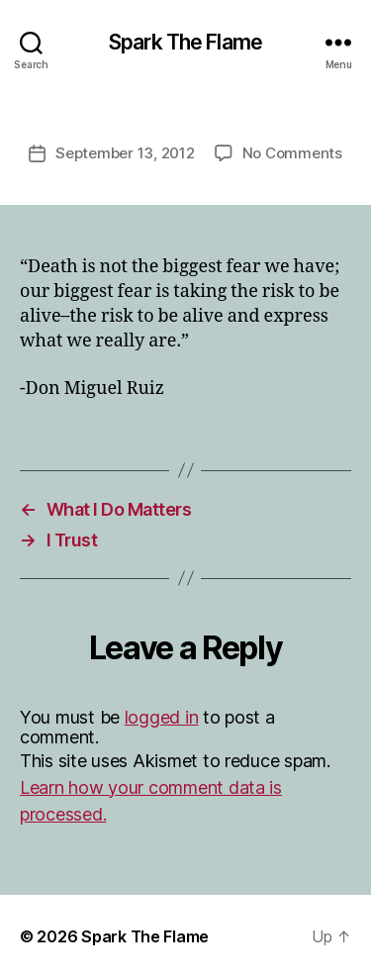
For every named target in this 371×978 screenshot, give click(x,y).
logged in (162, 717)
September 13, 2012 (124, 153)
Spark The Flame (185, 42)
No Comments (292, 153)
